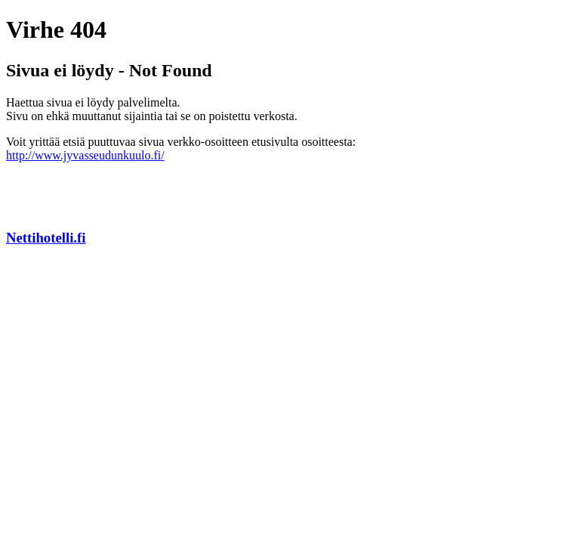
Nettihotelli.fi (45, 238)
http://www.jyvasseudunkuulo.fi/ (85, 155)
